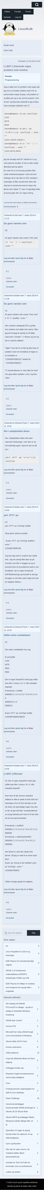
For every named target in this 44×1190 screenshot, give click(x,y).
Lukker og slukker (13, 1172)
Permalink (10, 287)
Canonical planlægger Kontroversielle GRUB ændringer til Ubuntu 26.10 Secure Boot (20, 1108)
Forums (8, 76)
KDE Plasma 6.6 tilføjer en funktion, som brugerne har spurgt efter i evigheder (20, 987)
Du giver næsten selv (15, 223)
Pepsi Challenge (12, 1098)
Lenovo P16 (11, 1026)
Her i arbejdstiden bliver (17, 431)
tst (7, 946)
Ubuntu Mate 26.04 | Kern (16, 1041)
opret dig (16, 202)
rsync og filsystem (13, 1144)
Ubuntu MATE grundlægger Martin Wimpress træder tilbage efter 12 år (20, 1121)
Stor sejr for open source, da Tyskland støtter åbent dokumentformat (17, 1153)
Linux (8, 1083)
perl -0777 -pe (11, 515)
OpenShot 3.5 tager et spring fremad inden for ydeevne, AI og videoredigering (19, 1134)
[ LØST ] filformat (13, 774)
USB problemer (12, 1053)
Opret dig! (8, 50)
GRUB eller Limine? (14, 1020)
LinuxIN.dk (25, 28)
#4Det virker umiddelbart (17, 635)
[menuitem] (7, 11)
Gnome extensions (13, 1047)
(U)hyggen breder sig (14, 1068)
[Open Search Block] (37, 4)
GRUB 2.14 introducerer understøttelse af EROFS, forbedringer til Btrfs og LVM (17, 974)
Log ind (6, 202)
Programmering (12, 80)
